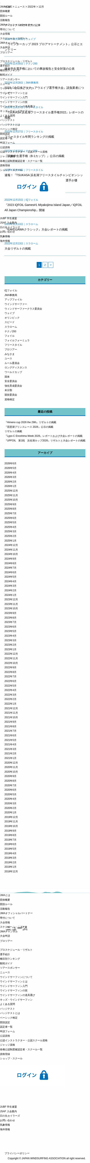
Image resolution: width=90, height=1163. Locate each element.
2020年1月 (10, 812)
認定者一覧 (6, 138)
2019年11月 (11, 821)
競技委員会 (11, 394)
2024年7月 (10, 567)
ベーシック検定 (9, 129)
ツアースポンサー (10, 79)
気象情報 (5, 236)
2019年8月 (10, 835)
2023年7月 (10, 622)
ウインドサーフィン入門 (14, 97)
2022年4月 (10, 690)
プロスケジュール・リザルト (16, 61)
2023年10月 (11, 608)
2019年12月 (11, 817)
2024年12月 (11, 545)
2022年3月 (10, 694)
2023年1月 (10, 649)
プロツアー (11, 349)
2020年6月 (10, 789)
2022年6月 (10, 681)
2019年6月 (10, 844)
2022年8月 (10, 672)
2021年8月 (10, 726)
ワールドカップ (13, 372)
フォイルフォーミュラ (17, 340)
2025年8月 (10, 508)
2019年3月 (10, 857)
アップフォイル (13, 299)
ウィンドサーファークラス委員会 (23, 308)
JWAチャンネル (9, 42)
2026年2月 (10, 481)
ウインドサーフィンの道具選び (17, 106)
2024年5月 (10, 576)
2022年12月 (11, 653)
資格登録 (5, 165)
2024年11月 (11, 549)
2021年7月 (10, 730)
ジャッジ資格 (7, 156)
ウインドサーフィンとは (14, 93)
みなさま (10, 354)
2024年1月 (10, 595)
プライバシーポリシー (17, 1153)
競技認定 (5, 133)
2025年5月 (10, 522)
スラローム (11, 326)
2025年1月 (10, 540)
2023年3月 (10, 640)
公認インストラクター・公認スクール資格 (24, 151)
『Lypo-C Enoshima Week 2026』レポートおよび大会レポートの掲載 (44, 435)
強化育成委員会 (13, 385)
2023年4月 (10, 635)
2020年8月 (10, 780)
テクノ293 (10, 331)
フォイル (10, 335)
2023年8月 (10, 617)
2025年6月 (10, 518)
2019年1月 (10, 866)
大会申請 (5, 47)
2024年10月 (11, 554)
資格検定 (10, 399)
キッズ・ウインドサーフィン (16, 111)
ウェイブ (10, 313)
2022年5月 (10, 685)
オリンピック (12, 317)
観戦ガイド (6, 74)
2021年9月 (10, 721)
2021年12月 (11, 708)
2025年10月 (11, 499)
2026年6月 (10, 463)
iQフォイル (11, 290)
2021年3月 (10, 749)
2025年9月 (10, 504)
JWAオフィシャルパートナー (16, 24)
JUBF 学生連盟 (8, 218)
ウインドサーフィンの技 (14, 102)
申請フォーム (7, 142)
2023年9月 (10, 613)
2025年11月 (11, 495)
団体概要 (5, 11)
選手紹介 (5, 65)
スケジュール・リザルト (14, 38)
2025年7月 (10, 513)
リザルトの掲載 (13, 431)
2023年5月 (10, 631)
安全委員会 (11, 381)
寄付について (7, 29)
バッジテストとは (10, 124)
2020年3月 (10, 803)
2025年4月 (10, 527)
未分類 (8, 390)
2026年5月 (10, 468)
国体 (7, 376)
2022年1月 (10, 703)
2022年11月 (11, 658)
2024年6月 (10, 572)
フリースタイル (13, 344)
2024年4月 (10, 581)
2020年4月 (10, 798)
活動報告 (5, 20)
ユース (8, 358)
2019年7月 (10, 839)
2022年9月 (10, 667)
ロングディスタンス (16, 367)
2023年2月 (10, 644)
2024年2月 (10, 590)
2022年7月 (10, 676)
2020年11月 (11, 767)
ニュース (5, 83)
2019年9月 (10, 830)
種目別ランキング (10, 70)
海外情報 (5, 240)
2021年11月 (11, 712)
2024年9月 (10, 558)
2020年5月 (10, 794)
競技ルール (6, 15)
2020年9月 (10, 776)
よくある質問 (7, 115)
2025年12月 (11, 490)
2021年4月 (10, 744)
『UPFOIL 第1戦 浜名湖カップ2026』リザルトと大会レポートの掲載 (45, 440)
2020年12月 (11, 762)
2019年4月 (10, 853)
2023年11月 (11, 604)
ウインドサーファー (16, 304)
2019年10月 (11, 826)
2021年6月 (10, 735)
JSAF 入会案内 (8, 222)
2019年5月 (10, 848)
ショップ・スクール (11, 170)
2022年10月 (11, 663)
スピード (10, 322)
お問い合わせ (7, 231)
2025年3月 (10, 531)
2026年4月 (10, 472)
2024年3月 (10, 585)
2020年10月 (11, 771)
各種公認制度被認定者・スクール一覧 (21, 161)
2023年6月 (10, 626)
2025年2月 (10, 536)
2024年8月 (10, 563)
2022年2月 (10, 699)
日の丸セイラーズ (10, 227)
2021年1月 (10, 758)
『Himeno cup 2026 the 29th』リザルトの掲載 (30, 422)
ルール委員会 (12, 363)
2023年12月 (11, 599)
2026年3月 (10, 477)
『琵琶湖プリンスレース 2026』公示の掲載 (29, 426)
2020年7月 (10, 785)
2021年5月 (10, 740)
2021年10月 (11, 717)
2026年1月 (10, 486)
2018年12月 (11, 871)
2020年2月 (10, 808)
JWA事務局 (11, 295)
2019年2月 (10, 862)
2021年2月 (10, 753)
